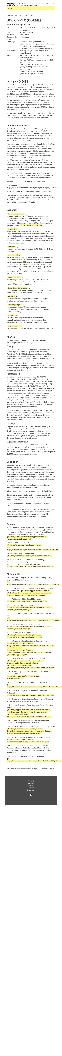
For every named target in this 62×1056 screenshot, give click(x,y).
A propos (31, 783)
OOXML (31, 16)
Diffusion (11, 247)
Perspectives (13, 315)
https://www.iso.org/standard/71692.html (26, 637)
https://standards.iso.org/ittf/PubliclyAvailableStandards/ (32, 566)
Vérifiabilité (12, 296)
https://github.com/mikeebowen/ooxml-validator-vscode (32, 668)
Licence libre (13, 229)
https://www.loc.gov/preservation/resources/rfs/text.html (32, 695)
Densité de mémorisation (17, 288)
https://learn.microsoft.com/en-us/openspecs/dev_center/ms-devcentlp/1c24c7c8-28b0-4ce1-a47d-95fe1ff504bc (31, 645)
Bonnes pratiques (14, 305)
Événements (31, 788)
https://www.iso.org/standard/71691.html (25, 545)
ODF (24, 262)
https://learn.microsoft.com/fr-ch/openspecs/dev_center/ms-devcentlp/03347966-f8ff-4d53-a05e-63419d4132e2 (29, 652)
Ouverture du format (16, 214)
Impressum (31, 785)
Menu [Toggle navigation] (10, 8)
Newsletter (31, 790)
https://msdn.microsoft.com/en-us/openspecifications (30, 556)
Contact (31, 781)
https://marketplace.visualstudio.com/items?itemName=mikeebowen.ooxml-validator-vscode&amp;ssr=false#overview (25, 663)
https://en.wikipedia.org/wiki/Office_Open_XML (28, 601)
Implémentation (14, 277)
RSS (31, 792)
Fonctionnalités (14, 255)
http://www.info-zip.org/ (32, 225)
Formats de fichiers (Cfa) (14, 16)
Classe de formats (14, 326)
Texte (25, 16)
